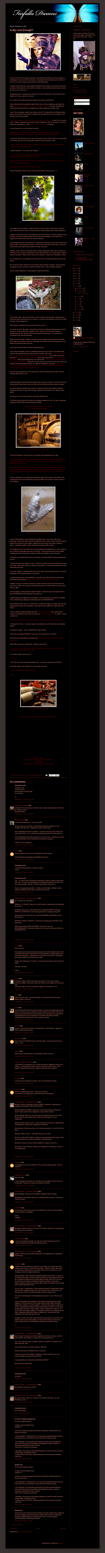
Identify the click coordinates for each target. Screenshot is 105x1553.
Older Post (63, 1528)
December (80, 288)
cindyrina (18, 1078)
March (79, 306)
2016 (77, 278)
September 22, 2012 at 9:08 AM (24, 1156)
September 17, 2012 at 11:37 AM (24, 799)
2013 (77, 283)
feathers (86, 164)
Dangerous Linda (20, 1175)
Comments (78, 103)
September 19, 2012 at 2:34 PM (24, 972)
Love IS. (86, 217)
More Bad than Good (81, 92)
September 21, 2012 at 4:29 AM (24, 1096)
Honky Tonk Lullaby (80, 90)
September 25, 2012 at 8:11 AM (24, 1169)
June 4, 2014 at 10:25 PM (22, 1413)
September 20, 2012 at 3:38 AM (24, 1001)
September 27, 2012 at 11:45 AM (24, 1185)
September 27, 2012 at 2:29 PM (24, 1202)
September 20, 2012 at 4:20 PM (24, 1056)
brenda (17, 1026)
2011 (77, 312)
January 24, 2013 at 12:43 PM (23, 1402)
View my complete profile (80, 346)
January (79, 309)
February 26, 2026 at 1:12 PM (23, 1521)
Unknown (18, 1162)
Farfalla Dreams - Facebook (84, 255)
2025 (77, 268)
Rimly (16, 851)
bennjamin (18, 1264)
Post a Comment (17, 1524)
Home (38, 1528)
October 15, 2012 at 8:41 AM (23, 1389)
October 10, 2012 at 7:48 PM (23, 1378)
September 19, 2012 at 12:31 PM (24, 940)
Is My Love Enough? (87, 175)
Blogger (60, 1543)
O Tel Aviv (87, 196)
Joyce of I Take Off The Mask (24, 1062)
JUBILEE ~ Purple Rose (81, 30)
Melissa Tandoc (19, 820)
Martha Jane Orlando (21, 805)
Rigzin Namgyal (20, 1238)
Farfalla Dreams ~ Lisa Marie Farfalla (26, 898)
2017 (77, 276)
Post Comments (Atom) (25, 1531)
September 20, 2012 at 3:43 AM (24, 1020)
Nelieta (17, 1051)
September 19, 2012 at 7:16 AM (24, 892)
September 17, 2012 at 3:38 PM (24, 845)
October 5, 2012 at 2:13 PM (23, 1368)
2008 (77, 320)
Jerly (16, 995)
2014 (77, 281)
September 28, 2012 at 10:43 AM (24, 1233)
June (78, 301)
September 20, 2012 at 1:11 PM (24, 1032)
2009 (77, 317)
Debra (17, 978)
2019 (77, 271)
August (79, 296)
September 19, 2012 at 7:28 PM (24, 989)
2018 (77, 273)
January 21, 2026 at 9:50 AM (23, 1504)
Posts (77, 100)
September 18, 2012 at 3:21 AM (24, 872)
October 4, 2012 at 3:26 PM (23, 1327)
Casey (17, 945)
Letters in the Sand (89, 143)
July (78, 299)
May (78, 304)
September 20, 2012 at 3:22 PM (24, 1045)
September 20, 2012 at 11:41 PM (24, 1083)
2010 (77, 315)
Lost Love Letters (89, 228)
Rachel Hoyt (18, 1038)
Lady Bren (18, 1089)
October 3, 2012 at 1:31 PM (23, 1258)
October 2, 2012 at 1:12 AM (23, 1245)
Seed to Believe (88, 154)
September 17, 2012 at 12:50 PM (24, 814)
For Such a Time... (89, 185)
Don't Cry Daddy (88, 206)
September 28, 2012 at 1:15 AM (24, 1220)
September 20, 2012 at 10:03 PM (24, 1072)
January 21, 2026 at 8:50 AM (23, 1459)
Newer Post (13, 1528)
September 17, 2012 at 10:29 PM (24, 859)
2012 (77, 286)
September (80, 291)
